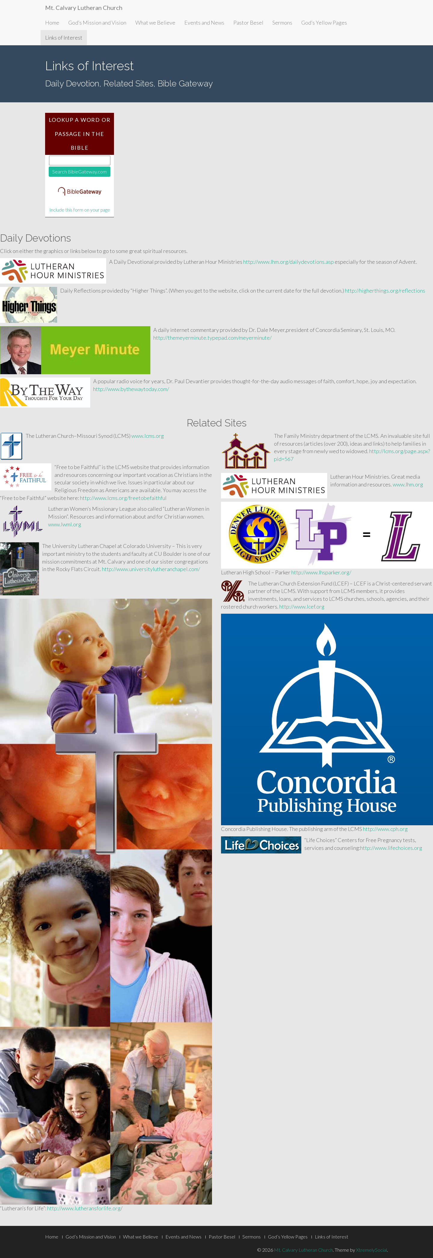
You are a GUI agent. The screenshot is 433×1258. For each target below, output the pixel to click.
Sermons (282, 22)
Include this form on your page (79, 209)
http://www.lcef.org (301, 606)
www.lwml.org (64, 524)
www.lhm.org (408, 484)
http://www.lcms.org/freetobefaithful (123, 498)
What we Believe (155, 22)
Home (52, 22)
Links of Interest (63, 37)
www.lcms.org (147, 435)
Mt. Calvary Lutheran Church (83, 7)
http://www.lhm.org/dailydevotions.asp (288, 261)
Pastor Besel (248, 22)
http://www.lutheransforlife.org (84, 1208)
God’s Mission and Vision (97, 22)
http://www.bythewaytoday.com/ (131, 389)
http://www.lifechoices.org (391, 847)
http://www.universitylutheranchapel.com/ (151, 569)
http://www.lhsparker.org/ (321, 572)
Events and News (204, 22)
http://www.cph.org (385, 829)
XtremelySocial (371, 1250)
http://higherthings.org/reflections (385, 290)
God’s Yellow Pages (324, 22)
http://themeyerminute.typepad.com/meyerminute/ (212, 337)
